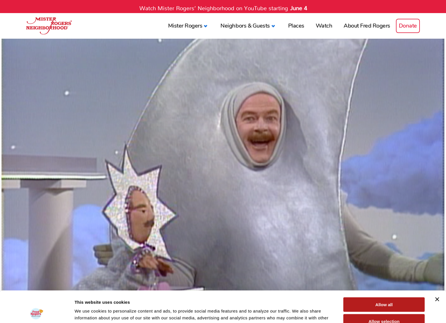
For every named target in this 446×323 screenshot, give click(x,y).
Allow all (384, 273)
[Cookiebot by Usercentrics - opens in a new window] (37, 312)
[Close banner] (437, 268)
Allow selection (383, 289)
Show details (298, 311)
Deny (384, 306)
